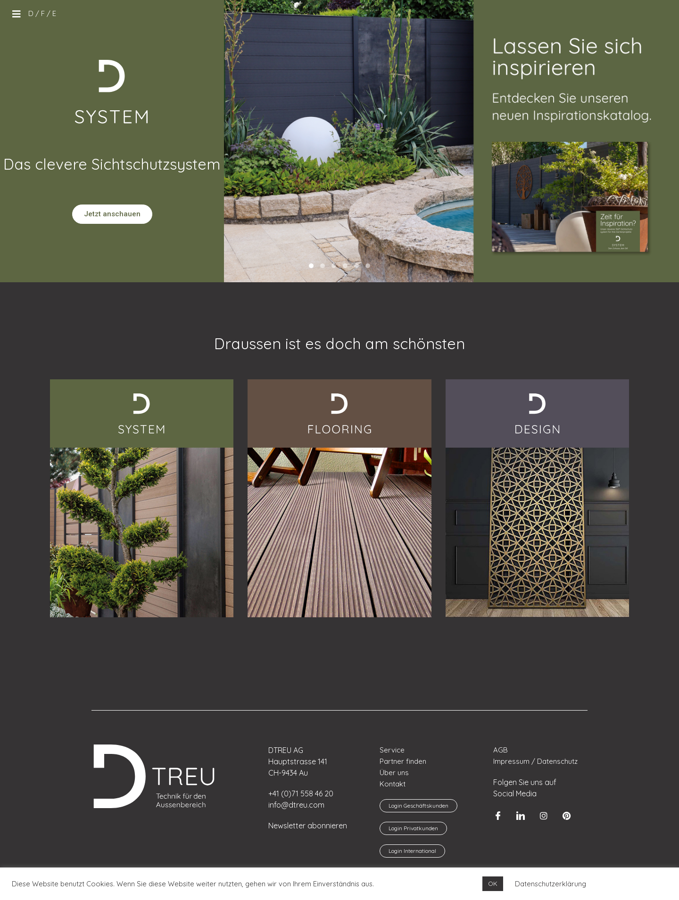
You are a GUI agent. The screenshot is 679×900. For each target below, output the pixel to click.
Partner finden (403, 761)
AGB (500, 749)
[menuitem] (30, 13)
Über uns (394, 772)
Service (392, 749)
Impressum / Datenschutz (535, 761)
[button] (311, 265)
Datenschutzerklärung (550, 884)
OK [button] (492, 883)
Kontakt (393, 783)
